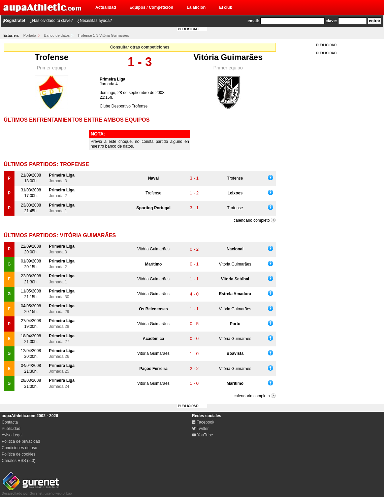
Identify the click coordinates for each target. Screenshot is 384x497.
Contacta (10, 422)
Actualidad (105, 7)
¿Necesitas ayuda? (94, 20)
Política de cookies (18, 454)
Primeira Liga (112, 79)
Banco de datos (57, 35)
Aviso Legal (12, 435)
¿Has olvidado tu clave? (51, 20)
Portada (29, 35)
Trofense (51, 57)
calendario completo (252, 220)
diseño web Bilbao (37, 491)
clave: (331, 21)
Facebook (203, 422)
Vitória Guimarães (228, 57)
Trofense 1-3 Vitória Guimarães (103, 35)
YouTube (202, 435)
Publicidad (11, 428)
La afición (196, 7)
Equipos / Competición (151, 7)
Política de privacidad (21, 441)
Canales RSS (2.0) (18, 460)
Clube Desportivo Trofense (124, 106)
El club (225, 7)
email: (253, 21)
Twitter (200, 428)
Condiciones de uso (19, 447)
